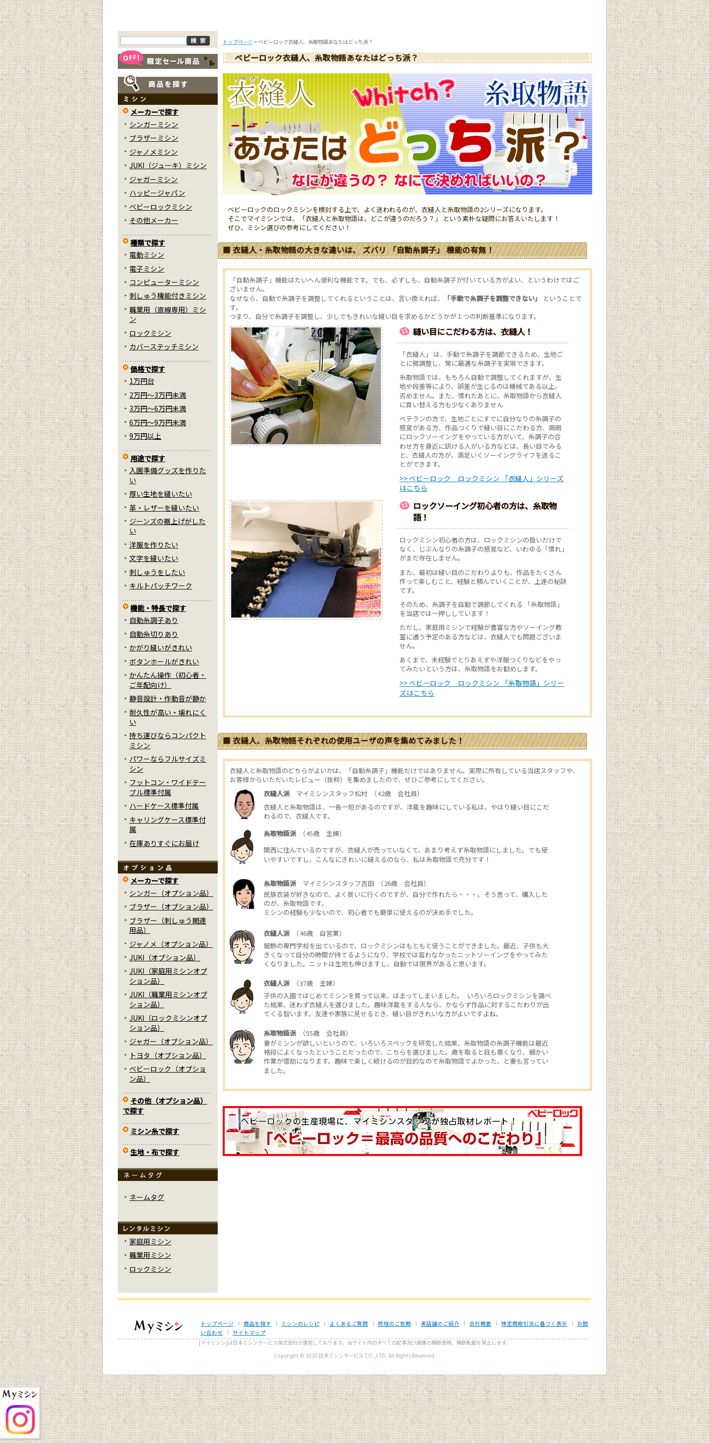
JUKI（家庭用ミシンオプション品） (168, 1043)
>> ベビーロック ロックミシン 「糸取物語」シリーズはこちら (481, 755)
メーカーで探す (154, 180)
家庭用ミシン (150, 1309)
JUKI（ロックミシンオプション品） (168, 1090)
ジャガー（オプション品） (171, 1109)
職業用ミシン (150, 1323)
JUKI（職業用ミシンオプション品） (168, 1067)
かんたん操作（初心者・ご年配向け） (167, 747)
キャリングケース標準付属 (167, 891)
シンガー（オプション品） (171, 960)
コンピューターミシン (164, 350)
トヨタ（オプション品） (167, 1123)
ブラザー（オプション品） (171, 974)
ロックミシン (150, 401)
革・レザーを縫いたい (164, 575)
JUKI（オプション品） (164, 1025)
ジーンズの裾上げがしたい (167, 593)
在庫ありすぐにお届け (164, 910)
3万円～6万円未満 (157, 476)
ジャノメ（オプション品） (171, 1011)
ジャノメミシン (153, 219)
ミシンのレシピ (300, 1391)
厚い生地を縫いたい (160, 562)
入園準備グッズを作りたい (167, 543)
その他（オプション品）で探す (165, 1173)
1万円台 (141, 449)
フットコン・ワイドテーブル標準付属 (167, 855)
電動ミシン (146, 322)
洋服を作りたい (153, 612)
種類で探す (147, 310)
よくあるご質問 (355, 84)
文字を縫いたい (153, 626)
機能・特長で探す (158, 675)
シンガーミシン (153, 192)
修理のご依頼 (420, 84)
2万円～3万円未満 (157, 462)
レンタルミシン (485, 84)
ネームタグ (146, 1265)
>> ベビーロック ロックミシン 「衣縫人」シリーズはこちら (481, 551)
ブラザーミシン (153, 206)
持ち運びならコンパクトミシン (167, 808)
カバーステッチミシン (164, 414)
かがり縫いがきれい (160, 715)
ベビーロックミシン (160, 274)
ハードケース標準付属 (164, 873)
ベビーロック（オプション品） (167, 1141)
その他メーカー (153, 288)
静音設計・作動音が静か (167, 766)
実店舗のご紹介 (440, 1391)
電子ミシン (146, 336)
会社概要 (480, 1391)
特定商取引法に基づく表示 (534, 1391)
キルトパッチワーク (160, 653)
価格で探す (147, 437)
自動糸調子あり (153, 688)
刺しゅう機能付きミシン (167, 363)
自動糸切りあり (153, 701)
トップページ (158, 84)
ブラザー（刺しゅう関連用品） (167, 992)
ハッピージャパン (157, 261)
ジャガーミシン (153, 247)
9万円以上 (145, 504)
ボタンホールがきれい (164, 729)
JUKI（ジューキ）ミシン (168, 233)
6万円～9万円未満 (157, 490)
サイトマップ (249, 1400)
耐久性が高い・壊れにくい (167, 784)
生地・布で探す (154, 1219)
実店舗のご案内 (551, 84)
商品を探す (223, 84)
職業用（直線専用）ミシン (167, 382)
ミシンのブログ (289, 84)
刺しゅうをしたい (157, 640)
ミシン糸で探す (154, 1199)
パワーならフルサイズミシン (167, 831)
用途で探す (147, 526)
